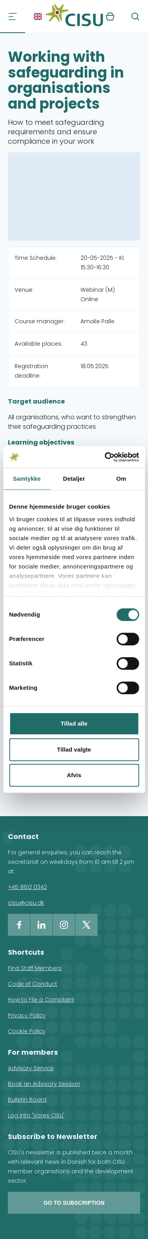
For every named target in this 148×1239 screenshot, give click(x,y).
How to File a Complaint (41, 1000)
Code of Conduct (32, 984)
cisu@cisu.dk (26, 903)
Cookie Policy (26, 1031)
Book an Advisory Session (44, 1084)
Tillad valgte (74, 749)
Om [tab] (121, 478)
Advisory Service (31, 1068)
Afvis (74, 775)
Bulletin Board (27, 1100)
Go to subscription (74, 1203)
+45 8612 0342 (27, 887)
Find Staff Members (35, 968)
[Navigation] (12, 16)
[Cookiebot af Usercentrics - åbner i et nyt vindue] (105, 457)
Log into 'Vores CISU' (36, 1115)
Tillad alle (73, 723)
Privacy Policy (27, 1015)
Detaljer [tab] (74, 478)
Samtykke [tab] (27, 478)
